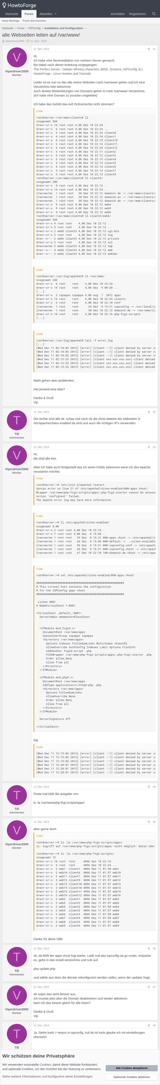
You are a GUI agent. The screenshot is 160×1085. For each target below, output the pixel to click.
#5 (154, 822)
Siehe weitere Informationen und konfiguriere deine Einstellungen (47, 1076)
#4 (154, 786)
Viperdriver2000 (14, 41)
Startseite (11, 14)
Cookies (45, 1064)
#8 (154, 1025)
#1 (154, 49)
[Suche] (154, 14)
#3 (154, 447)
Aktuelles (46, 14)
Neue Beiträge (10, 20)
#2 (154, 411)
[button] (56, 14)
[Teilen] (148, 49)
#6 (154, 948)
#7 (154, 987)
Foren (29, 14)
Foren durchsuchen (34, 20)
